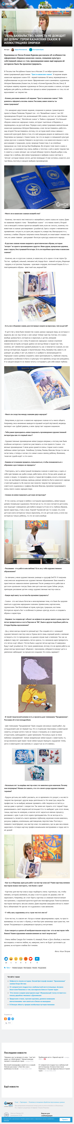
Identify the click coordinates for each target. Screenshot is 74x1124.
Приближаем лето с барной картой (51, 1057)
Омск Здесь (7, 4)
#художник (42, 968)
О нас (16, 1102)
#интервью (27, 968)
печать (41, 32)
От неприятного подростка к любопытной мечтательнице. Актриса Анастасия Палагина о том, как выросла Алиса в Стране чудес (54, 1068)
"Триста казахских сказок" (41, 74)
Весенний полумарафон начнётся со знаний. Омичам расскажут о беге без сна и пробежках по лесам (19, 1067)
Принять (65, 1119)
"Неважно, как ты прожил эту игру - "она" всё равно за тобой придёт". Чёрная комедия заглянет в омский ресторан (19, 1059)
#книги (34, 968)
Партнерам (23, 1102)
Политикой (6, 1120)
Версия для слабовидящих (46, 1114)
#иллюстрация (17, 968)
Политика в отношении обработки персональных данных (47, 1102)
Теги (8, 968)
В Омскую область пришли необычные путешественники (32, 1004)
